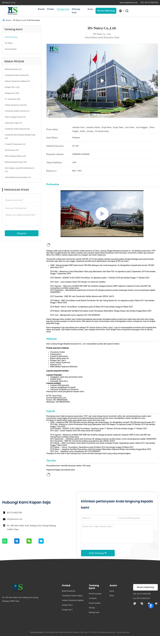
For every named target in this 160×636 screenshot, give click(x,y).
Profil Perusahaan (11, 37)
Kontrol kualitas (11, 49)
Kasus (112, 591)
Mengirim (21, 233)
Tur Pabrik (9, 43)
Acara (90, 9)
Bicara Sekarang (106, 10)
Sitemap (92, 608)
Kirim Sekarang (98, 553)
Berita (112, 596)
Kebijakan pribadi (36, 632)
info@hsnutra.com (14, 519)
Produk (50, 9)
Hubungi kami (76, 11)
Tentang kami (63, 9)
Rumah (41, 9)
